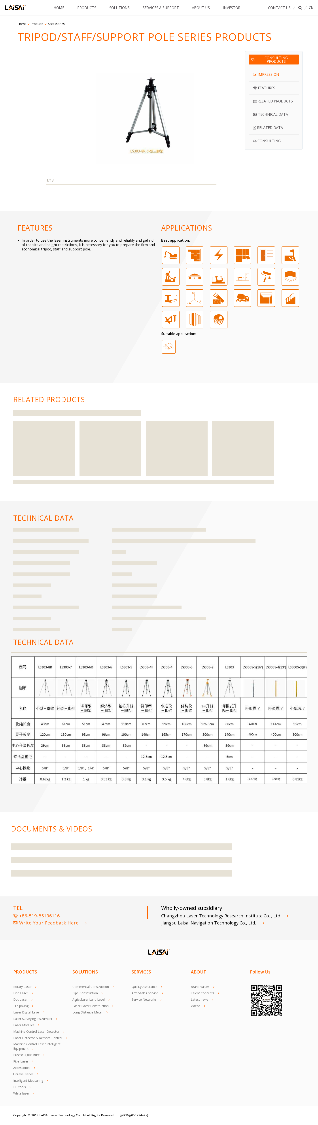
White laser (21, 1093)
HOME (59, 7)
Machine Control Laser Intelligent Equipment (37, 1046)
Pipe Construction (85, 993)
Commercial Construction (90, 987)
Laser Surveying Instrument (32, 1019)
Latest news (199, 999)
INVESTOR (231, 7)
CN (311, 8)
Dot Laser (20, 999)
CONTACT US (279, 8)
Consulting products (269, 59)
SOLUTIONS (120, 7)
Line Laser (20, 993)
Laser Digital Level (26, 1012)
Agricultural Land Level (88, 999)
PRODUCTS (87, 7)
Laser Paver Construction (90, 1006)
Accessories (56, 24)
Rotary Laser (22, 987)
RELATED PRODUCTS (273, 101)
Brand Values (200, 987)
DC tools (19, 1087)
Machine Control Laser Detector (36, 1031)
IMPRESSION (266, 74)
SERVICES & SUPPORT (161, 7)
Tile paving (20, 1006)
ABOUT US (201, 7)
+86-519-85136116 (36, 916)
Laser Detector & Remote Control (37, 1038)
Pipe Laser (20, 1061)
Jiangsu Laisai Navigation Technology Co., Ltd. (209, 923)
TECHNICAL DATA (270, 114)
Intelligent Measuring (28, 1080)
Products (37, 24)
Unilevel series (23, 1074)
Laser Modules (23, 1025)
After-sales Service (145, 993)
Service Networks (144, 999)
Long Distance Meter (87, 1012)
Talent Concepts (202, 993)
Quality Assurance (144, 987)
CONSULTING (267, 140)
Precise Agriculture (26, 1055)
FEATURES (264, 87)
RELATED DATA (268, 127)
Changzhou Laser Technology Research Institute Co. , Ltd (221, 916)
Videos (195, 1006)
